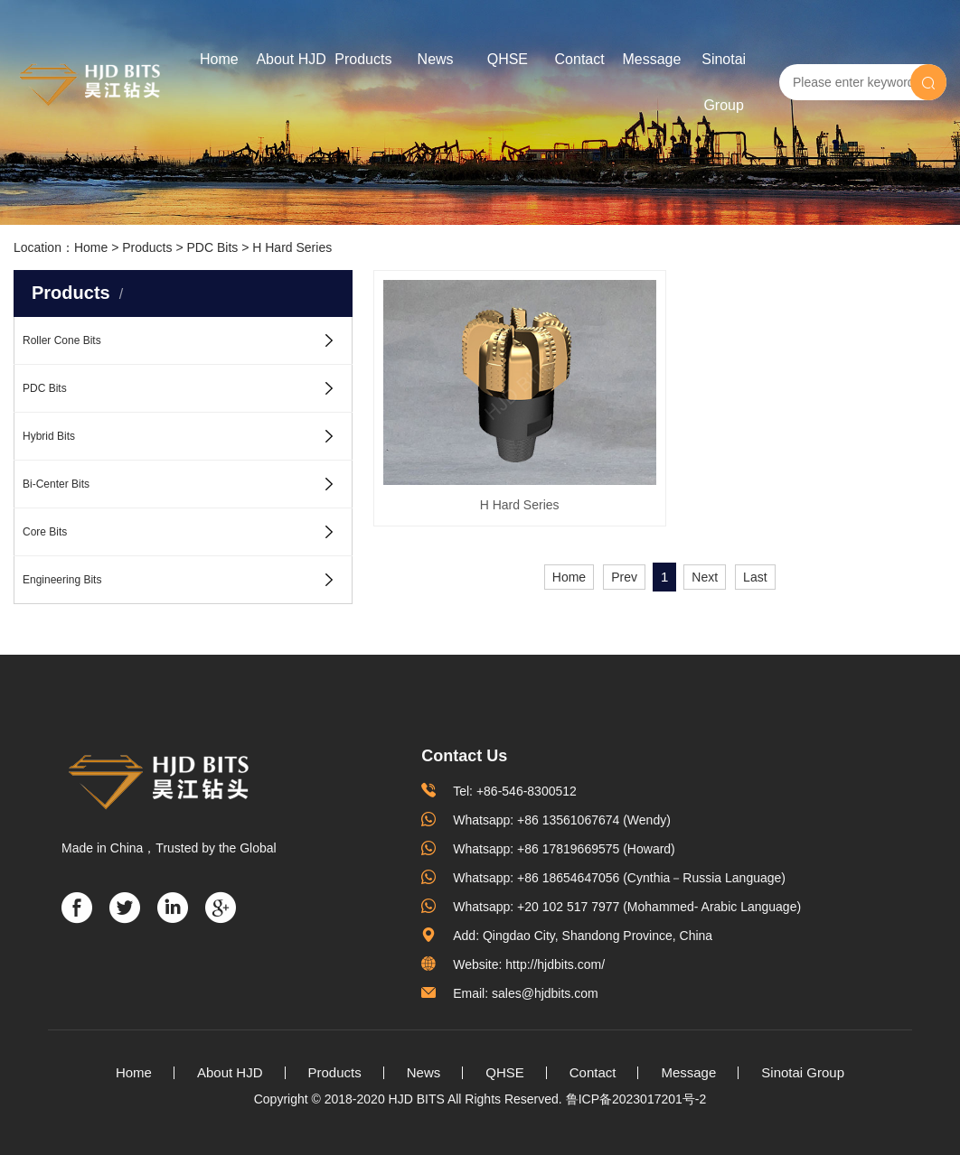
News (436, 59)
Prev (624, 491)
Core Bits (45, 532)
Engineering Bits (62, 579)
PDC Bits (212, 247)
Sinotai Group (723, 82)
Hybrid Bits (49, 436)
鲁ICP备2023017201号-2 (636, 1099)
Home (219, 59)
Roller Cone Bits (62, 340)
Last (755, 491)
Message (651, 59)
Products (362, 59)
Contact (580, 59)
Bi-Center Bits (56, 484)
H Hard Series (292, 247)
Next (705, 491)
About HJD (290, 59)
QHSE (507, 59)
